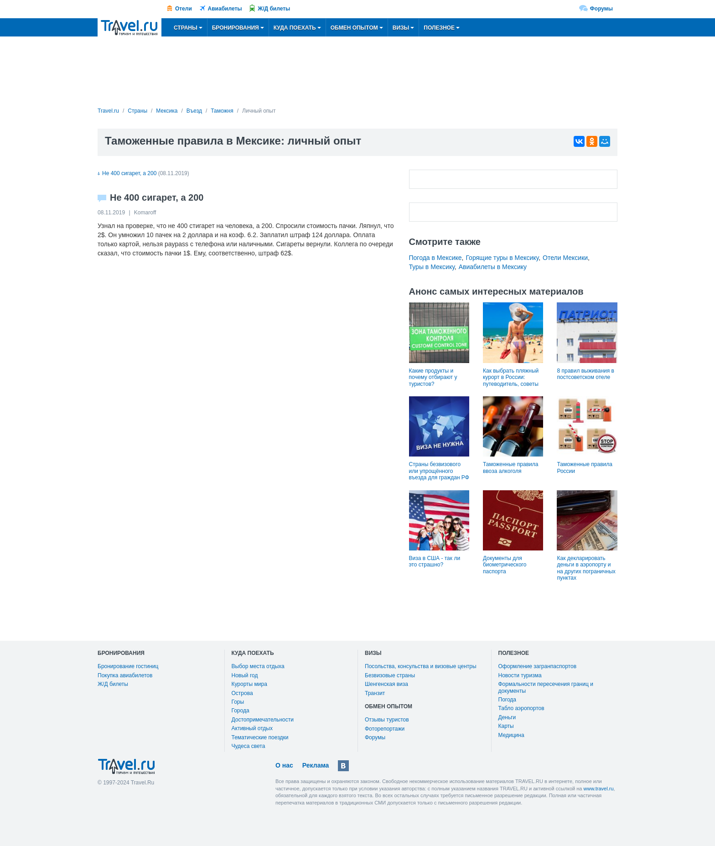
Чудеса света (248, 746)
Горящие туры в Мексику (502, 257)
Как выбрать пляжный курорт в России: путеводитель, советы (511, 377)
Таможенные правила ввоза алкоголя (510, 467)
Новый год (245, 675)
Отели (183, 8)
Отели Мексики (565, 257)
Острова (242, 693)
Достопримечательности (263, 719)
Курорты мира (249, 684)
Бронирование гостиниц (128, 666)
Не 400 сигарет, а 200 (127, 173)
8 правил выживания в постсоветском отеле (585, 374)
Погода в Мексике (435, 257)
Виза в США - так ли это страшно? (435, 561)
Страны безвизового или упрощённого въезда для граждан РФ (439, 471)
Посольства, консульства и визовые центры (421, 666)
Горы (238, 702)
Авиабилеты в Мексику (493, 266)
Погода (507, 699)
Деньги (507, 717)
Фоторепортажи (384, 729)
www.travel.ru (599, 788)
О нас (284, 765)
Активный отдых (252, 728)
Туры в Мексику (432, 266)
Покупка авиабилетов (125, 675)
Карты (506, 726)
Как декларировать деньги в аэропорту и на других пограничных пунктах (586, 568)
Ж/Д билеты (274, 8)
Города (240, 710)
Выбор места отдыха (258, 666)
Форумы (601, 8)
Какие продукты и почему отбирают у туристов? (433, 377)
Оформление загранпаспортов (537, 666)
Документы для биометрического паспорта (504, 565)
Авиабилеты (225, 8)
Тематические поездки (260, 737)
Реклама (315, 765)
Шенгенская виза (386, 684)
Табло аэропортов (521, 708)
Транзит (375, 693)
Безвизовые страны (390, 675)
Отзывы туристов (387, 719)
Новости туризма (520, 675)
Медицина (511, 735)
